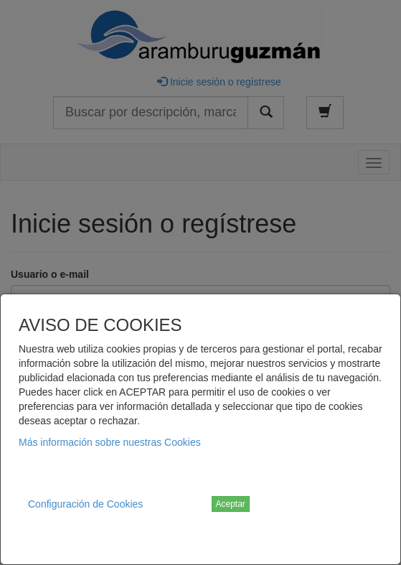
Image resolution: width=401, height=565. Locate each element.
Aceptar (230, 504)
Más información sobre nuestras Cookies (110, 442)
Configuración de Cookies (85, 504)
